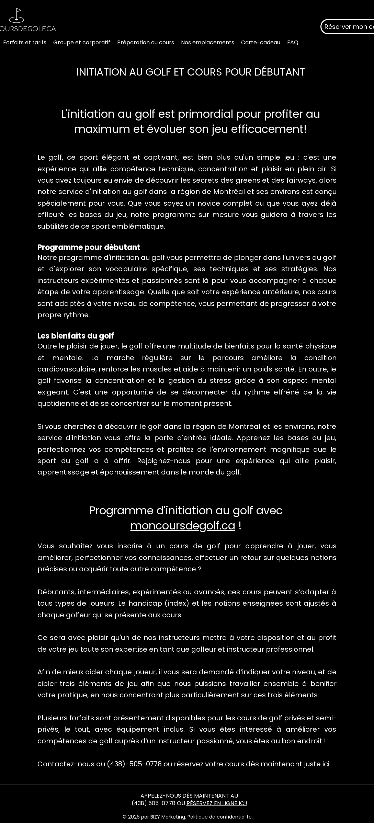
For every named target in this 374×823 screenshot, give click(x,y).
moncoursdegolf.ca (183, 525)
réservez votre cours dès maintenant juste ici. (252, 764)
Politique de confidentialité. (220, 816)
